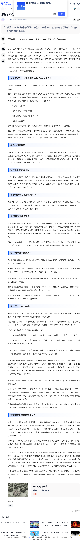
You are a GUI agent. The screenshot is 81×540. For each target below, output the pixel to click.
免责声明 (55, 537)
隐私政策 (47, 537)
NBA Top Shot (63, 49)
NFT (10, 505)
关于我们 (24, 537)
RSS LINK (64, 537)
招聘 (71, 537)
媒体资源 (39, 537)
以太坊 (10, 444)
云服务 (32, 537)
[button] (78, 4)
